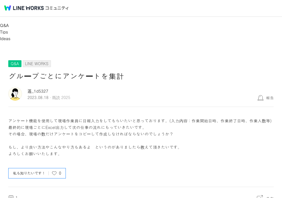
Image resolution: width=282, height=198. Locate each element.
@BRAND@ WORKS (24, 8)
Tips (4, 32)
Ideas (5, 38)
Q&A (4, 25)
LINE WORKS (36, 63)
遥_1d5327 (38, 91)
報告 (270, 97)
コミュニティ (57, 8)
